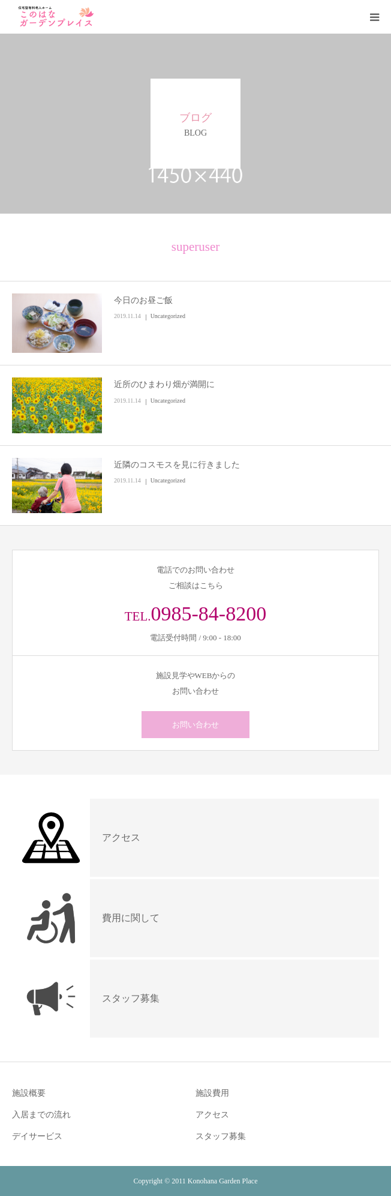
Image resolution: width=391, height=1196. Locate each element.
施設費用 (212, 1093)
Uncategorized (168, 316)
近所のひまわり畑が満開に (164, 384)
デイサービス (37, 1136)
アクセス (212, 1114)
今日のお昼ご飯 (143, 300)
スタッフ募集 (221, 1136)
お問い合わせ (195, 724)
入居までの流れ (41, 1114)
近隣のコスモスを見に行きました (177, 464)
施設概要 (29, 1093)
